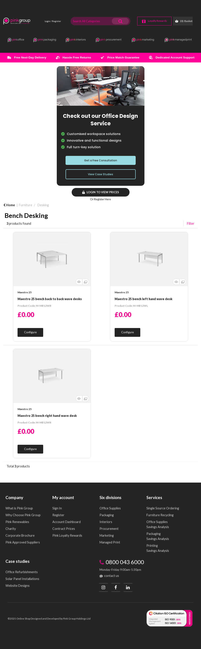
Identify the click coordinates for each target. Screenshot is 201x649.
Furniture (25, 205)
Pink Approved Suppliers (22, 542)
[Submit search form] (120, 21)
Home (9, 205)
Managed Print (110, 542)
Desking (43, 205)
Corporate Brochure (20, 535)
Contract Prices (63, 529)
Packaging (107, 515)
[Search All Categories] (100, 21)
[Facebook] (115, 587)
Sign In (57, 508)
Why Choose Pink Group (23, 515)
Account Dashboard (66, 522)
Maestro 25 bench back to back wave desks (50, 299)
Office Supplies (110, 508)
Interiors (106, 522)
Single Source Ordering (162, 508)
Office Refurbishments (21, 572)
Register (58, 515)
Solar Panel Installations (22, 579)
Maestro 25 (25, 292)
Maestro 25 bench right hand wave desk (47, 415)
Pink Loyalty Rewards (67, 535)
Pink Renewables (17, 522)
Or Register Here (100, 199)
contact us (111, 576)
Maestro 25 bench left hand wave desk (143, 299)
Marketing (107, 535)
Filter (190, 223)
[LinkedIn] (128, 587)
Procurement (109, 529)
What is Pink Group (19, 508)
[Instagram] (103, 587)
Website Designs (17, 585)
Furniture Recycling (160, 515)
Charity (10, 529)
